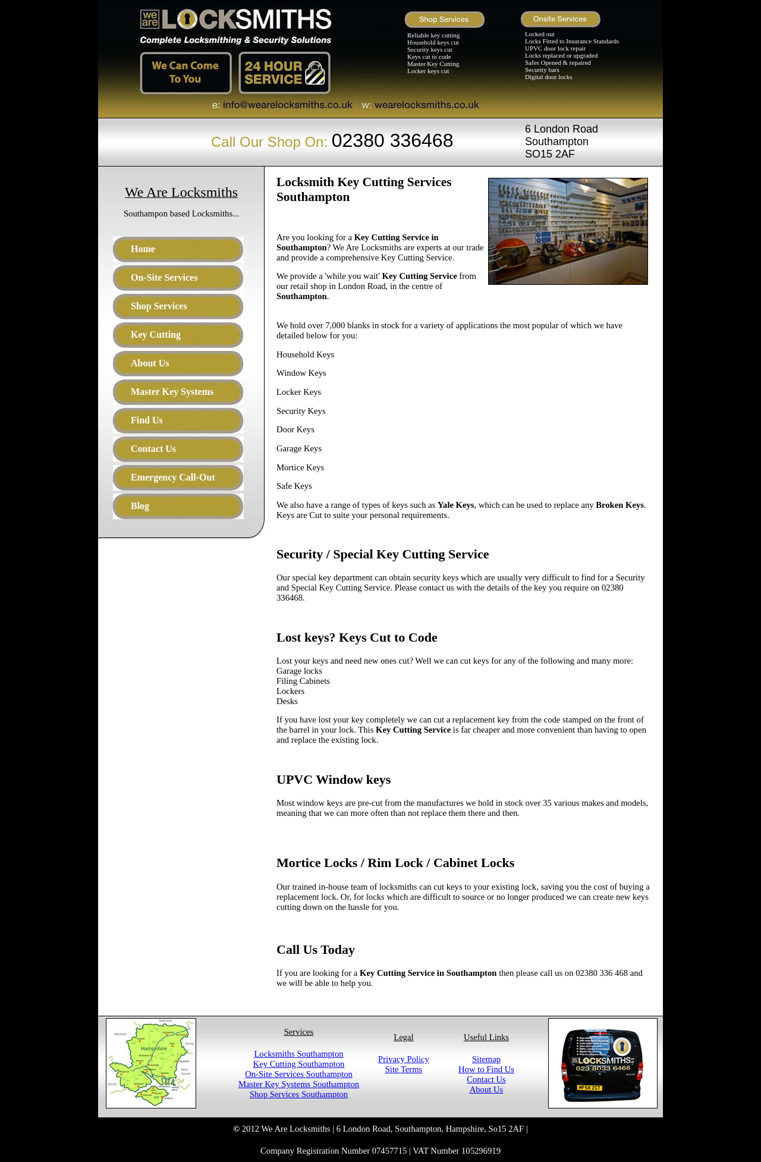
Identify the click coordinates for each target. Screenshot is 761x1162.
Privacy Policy (403, 1059)
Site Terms (404, 1069)
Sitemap (486, 1059)
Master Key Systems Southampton (298, 1084)
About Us (487, 1089)
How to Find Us (486, 1069)
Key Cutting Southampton (299, 1064)
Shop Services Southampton (299, 1094)
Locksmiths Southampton (298, 1054)
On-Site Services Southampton (299, 1074)
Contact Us (486, 1079)
